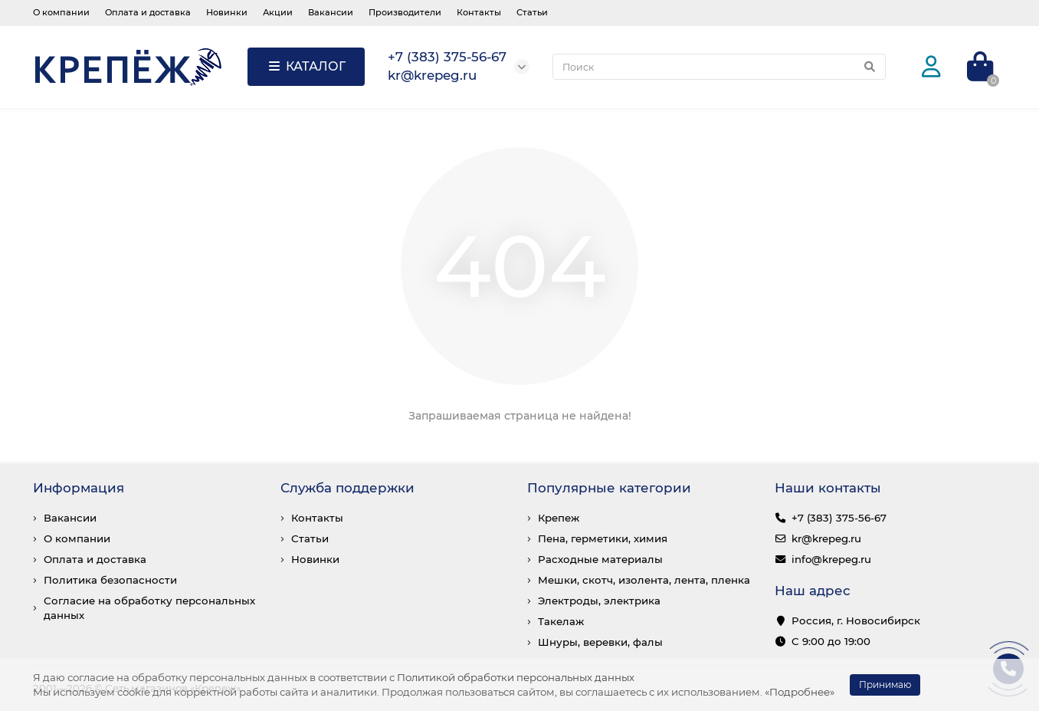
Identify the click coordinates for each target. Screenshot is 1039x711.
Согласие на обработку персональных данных (149, 607)
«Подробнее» (799, 692)
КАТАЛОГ (306, 66)
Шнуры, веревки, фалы (600, 642)
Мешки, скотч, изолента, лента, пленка (644, 580)
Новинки (226, 12)
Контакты (479, 12)
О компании (61, 12)
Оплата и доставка (148, 12)
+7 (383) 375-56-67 (839, 518)
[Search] (719, 67)
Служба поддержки (347, 487)
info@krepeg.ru (831, 559)
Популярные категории (609, 487)
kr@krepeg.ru (826, 538)
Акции (278, 12)
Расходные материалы (600, 559)
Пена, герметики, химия (602, 538)
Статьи (532, 12)
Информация (78, 487)
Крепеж (558, 518)
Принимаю (885, 684)
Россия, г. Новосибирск (856, 620)
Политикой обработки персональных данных (515, 677)
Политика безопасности (110, 580)
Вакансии (330, 12)
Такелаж (561, 621)
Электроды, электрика (599, 600)
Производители (405, 12)
